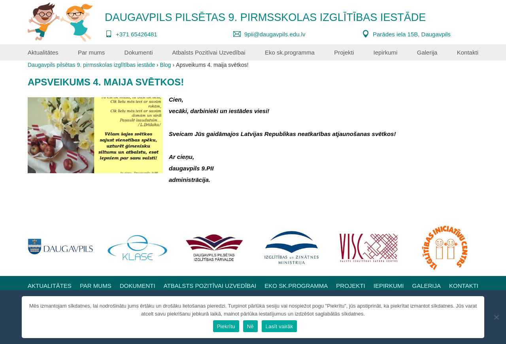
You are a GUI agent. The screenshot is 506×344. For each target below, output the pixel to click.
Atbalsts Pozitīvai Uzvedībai (208, 52)
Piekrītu (226, 326)
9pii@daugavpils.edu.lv (275, 34)
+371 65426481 (136, 34)
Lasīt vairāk (279, 326)
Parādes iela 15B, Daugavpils (412, 34)
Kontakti (467, 52)
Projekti (344, 52)
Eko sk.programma (290, 52)
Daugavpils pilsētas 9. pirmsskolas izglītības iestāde (265, 17)
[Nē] (496, 317)
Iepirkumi (386, 52)
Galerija (427, 52)
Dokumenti (139, 52)
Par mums (91, 52)
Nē (250, 326)
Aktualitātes (43, 52)
